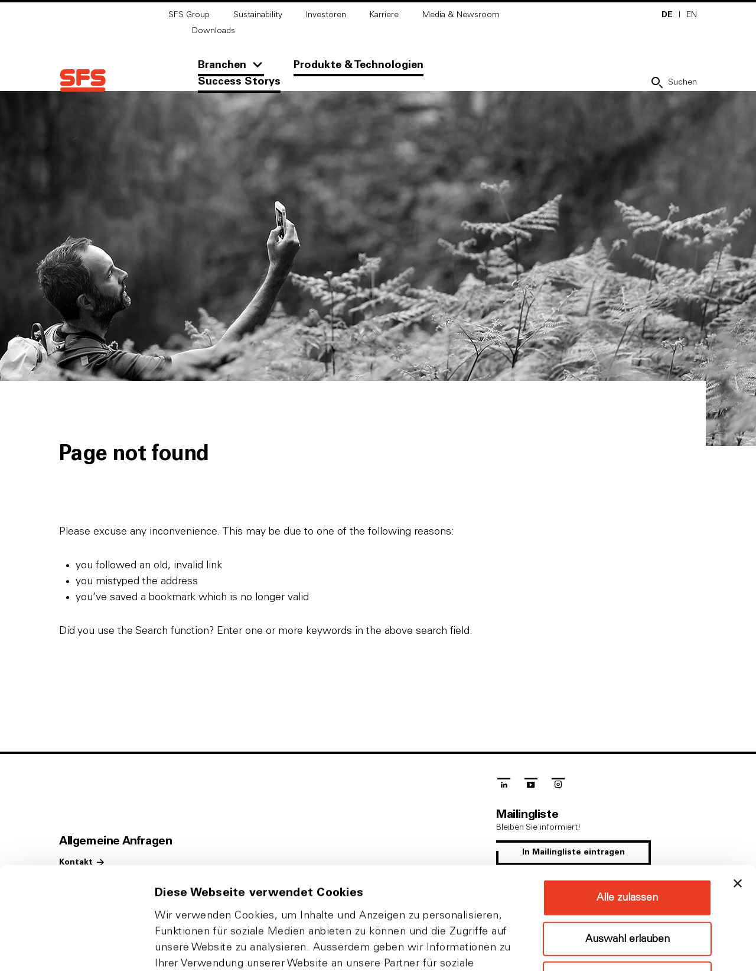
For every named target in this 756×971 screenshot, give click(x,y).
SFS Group (189, 15)
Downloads (213, 31)
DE (667, 15)
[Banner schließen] (738, 777)
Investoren (326, 15)
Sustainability (257, 15)
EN (691, 15)
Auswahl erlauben (627, 833)
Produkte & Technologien (358, 65)
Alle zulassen (627, 791)
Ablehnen (627, 873)
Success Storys (239, 81)
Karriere (384, 15)
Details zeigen (628, 948)
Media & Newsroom (461, 15)
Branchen (222, 65)
